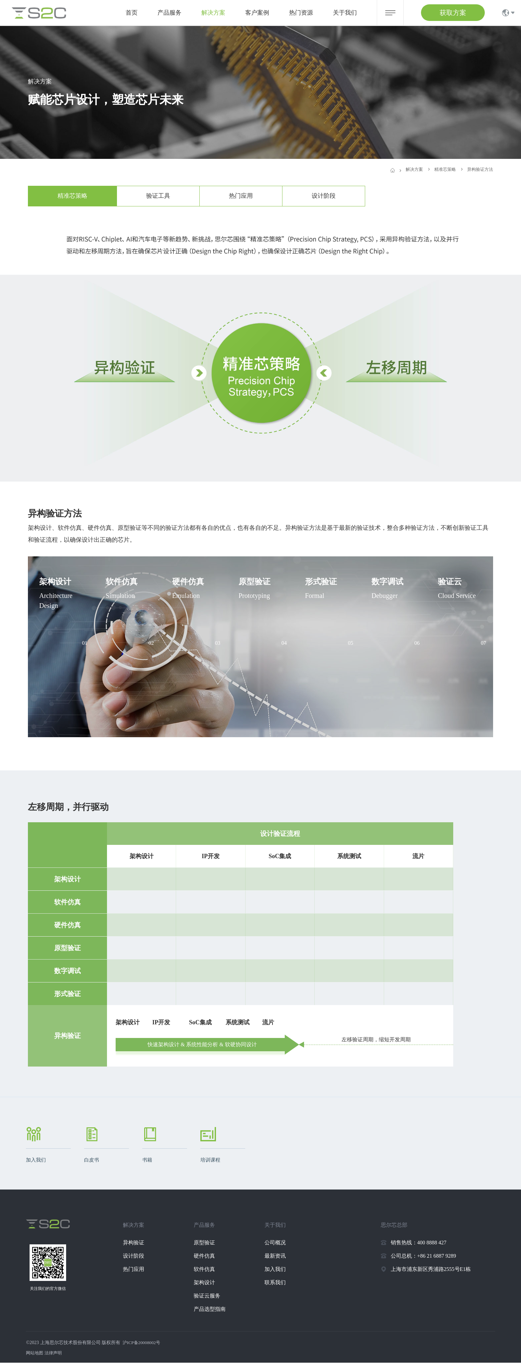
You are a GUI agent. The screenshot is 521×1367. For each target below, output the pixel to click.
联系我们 (280, 1287)
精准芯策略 (72, 195)
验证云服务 (212, 1300)
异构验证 (139, 1247)
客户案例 (257, 12)
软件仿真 (209, 1273)
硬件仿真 (209, 1260)
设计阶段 (324, 195)
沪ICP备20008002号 (142, 1346)
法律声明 (55, 1357)
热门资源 (301, 12)
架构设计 (209, 1287)
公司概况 (280, 1247)
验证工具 (158, 195)
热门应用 (241, 195)
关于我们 (345, 12)
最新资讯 (280, 1260)
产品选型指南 (215, 1313)
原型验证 (209, 1247)
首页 (132, 12)
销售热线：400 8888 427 (419, 1247)
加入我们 (280, 1273)
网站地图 (35, 1357)
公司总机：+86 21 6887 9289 (423, 1260)
